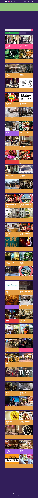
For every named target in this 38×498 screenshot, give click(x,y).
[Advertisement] (19, 20)
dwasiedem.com (26, 493)
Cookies (23, 495)
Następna (25, 471)
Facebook (15, 495)
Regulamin (19, 495)
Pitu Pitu (11, 493)
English (28, 1)
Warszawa (13, 1)
